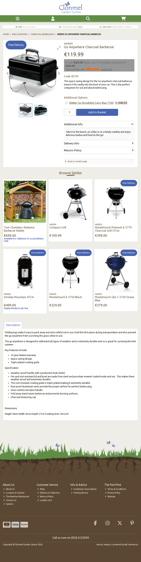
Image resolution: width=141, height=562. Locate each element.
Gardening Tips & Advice (84, 489)
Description (13, 324)
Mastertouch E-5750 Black (65, 297)
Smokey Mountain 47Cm (19, 297)
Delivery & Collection (48, 493)
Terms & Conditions (115, 489)
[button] (59, 48)
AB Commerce (131, 544)
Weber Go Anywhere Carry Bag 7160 (98, 102)
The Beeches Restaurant (16, 496)
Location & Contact (13, 493)
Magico (107, 544)
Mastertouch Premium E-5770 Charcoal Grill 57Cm (113, 229)
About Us (9, 489)
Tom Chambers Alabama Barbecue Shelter (19, 229)
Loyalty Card (44, 500)
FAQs (41, 489)
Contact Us (9, 500)
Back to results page (77, 161)
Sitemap (110, 496)
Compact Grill (57, 227)
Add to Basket (97, 112)
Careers (8, 504)
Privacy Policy (112, 493)
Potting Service (79, 493)
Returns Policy (45, 496)
